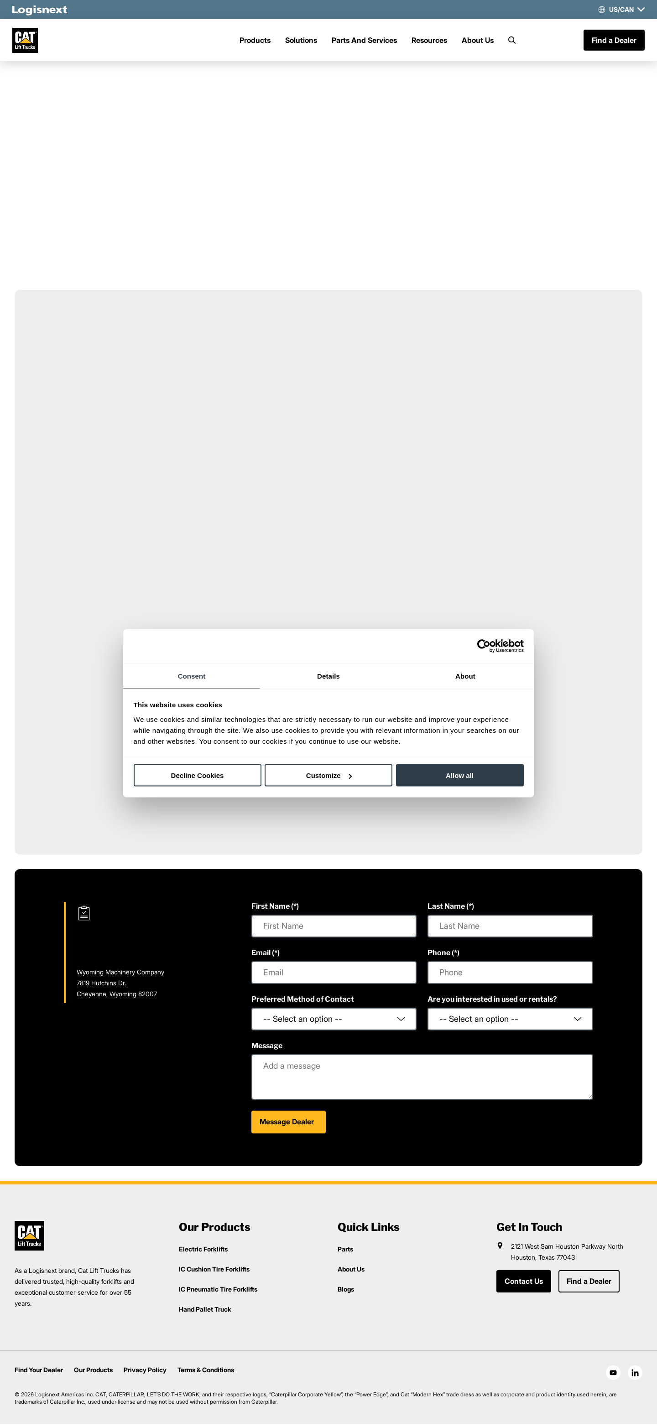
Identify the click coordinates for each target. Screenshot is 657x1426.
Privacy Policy (145, 1372)
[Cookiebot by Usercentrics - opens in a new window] (484, 646)
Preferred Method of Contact (302, 1001)
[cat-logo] (29, 41)
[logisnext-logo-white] (42, 9)
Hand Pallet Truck (205, 1311)
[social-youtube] (613, 1375)
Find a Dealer (611, 41)
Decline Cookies (197, 775)
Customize (329, 775)
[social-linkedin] (635, 1375)
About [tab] (465, 676)
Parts (345, 1251)
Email (261, 955)
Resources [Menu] (429, 41)
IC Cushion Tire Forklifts (214, 1271)
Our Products (93, 1372)
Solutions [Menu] (301, 41)
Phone (439, 955)
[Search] (512, 41)
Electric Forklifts (203, 1251)
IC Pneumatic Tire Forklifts (218, 1291)
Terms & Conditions (205, 1372)
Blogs (346, 1291)
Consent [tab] (192, 676)
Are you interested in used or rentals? (492, 1001)
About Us (478, 41)
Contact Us (524, 1283)
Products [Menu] (255, 41)
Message (266, 1048)
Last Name (446, 908)
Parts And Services (364, 41)
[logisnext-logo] (29, 1238)
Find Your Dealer (39, 1372)
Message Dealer (287, 1124)
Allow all (460, 775)
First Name (270, 908)
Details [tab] (328, 676)
